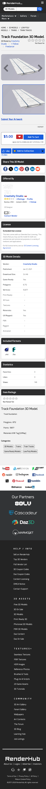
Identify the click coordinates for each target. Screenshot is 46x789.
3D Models (8, 446)
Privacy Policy (24, 776)
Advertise (26, 764)
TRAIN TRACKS (26, 30)
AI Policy (34, 776)
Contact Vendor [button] (10, 216)
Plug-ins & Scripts (22, 679)
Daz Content (19, 634)
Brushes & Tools (21, 674)
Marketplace (9, 16)
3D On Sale (18, 609)
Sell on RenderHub (21, 554)
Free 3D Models (20, 604)
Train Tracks (29, 446)
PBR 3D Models (20, 629)
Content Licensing (21, 579)
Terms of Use (11, 776)
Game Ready (8, 280)
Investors (37, 764)
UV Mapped (7, 316)
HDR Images (19, 664)
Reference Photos (22, 669)
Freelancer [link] (9, 46)
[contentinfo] (11, 9)
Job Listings (19, 739)
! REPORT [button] (40, 127)
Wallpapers (19, 714)
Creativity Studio (13, 196)
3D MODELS (13, 28)
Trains (18, 446)
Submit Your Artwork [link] (11, 119)
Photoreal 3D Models (23, 624)
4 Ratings (21, 199)
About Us (8, 764)
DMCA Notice (19, 584)
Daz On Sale (19, 639)
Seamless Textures (22, 654)
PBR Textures (20, 659)
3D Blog (17, 729)
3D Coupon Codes (21, 569)
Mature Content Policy (23, 779)
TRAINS (14, 30)
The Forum (19, 724)
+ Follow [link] (32, 202)
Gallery (23, 16)
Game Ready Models (12, 451)
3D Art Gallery (20, 704)
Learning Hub (20, 734)
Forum (33, 16)
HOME (3, 28)
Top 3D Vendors (20, 559)
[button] (42, 2)
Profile (30, 199)
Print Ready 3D (20, 619)
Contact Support (20, 589)
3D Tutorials (19, 689)
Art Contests (19, 719)
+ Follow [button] (15, 44)
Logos (17, 764)
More (5, 18)
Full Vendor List (20, 564)
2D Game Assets (21, 684)
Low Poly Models (30, 451)
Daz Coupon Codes (21, 574)
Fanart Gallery (20, 709)
